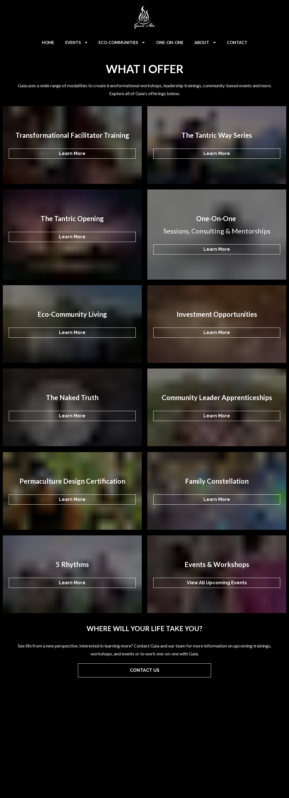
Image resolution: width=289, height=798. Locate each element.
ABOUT (205, 42)
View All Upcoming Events (217, 582)
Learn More (72, 153)
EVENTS (76, 42)
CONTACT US (144, 670)
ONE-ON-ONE (169, 42)
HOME (48, 42)
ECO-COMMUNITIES (121, 42)
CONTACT (237, 42)
